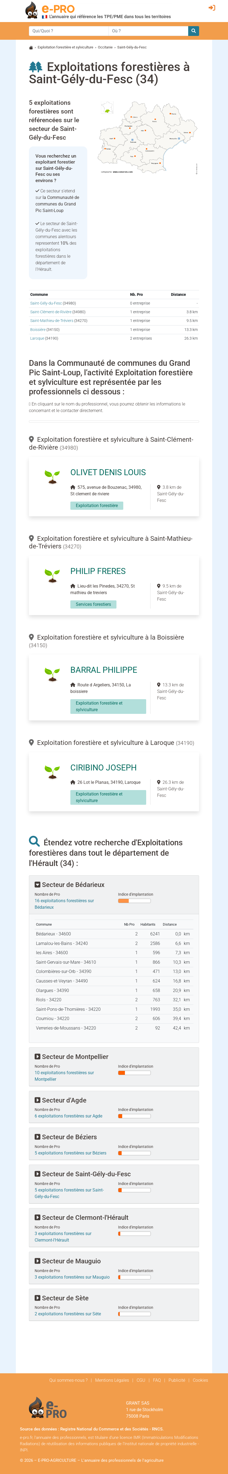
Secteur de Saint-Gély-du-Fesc (83, 1174)
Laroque (37, 338)
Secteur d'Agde (60, 1100)
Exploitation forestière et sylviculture (65, 47)
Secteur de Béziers (66, 1137)
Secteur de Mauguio (68, 1261)
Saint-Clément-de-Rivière (50, 312)
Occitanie (105, 47)
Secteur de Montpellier (71, 1057)
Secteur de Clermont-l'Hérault (81, 1217)
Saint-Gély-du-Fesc (46, 303)
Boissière (38, 329)
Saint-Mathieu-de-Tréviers (51, 320)
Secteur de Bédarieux (69, 885)
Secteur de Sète (62, 1298)
